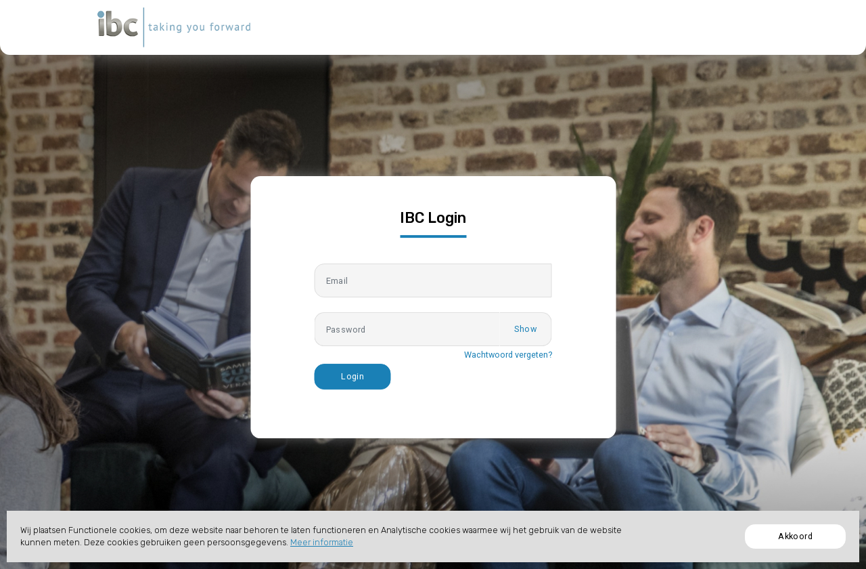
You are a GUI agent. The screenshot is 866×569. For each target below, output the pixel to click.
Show (525, 329)
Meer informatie (321, 542)
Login (352, 376)
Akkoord (795, 536)
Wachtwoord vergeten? (508, 355)
